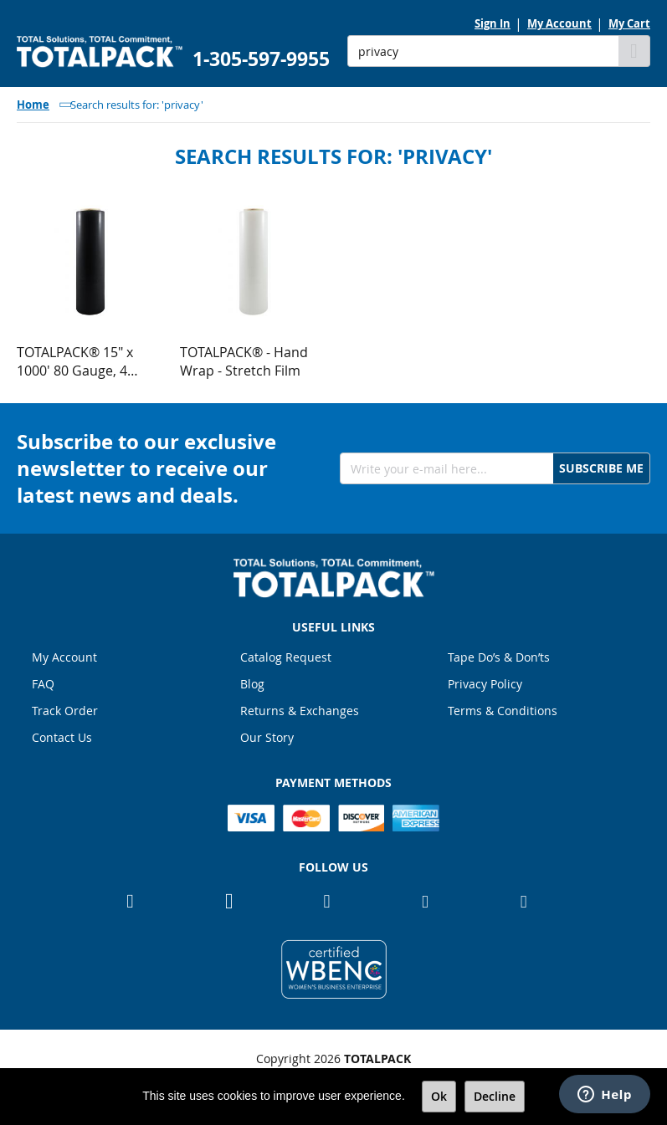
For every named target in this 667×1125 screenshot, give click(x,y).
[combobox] (482, 51)
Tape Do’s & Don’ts (499, 657)
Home (33, 104)
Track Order (65, 710)
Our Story (267, 737)
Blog (252, 684)
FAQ (43, 684)
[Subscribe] (601, 468)
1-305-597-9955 (261, 59)
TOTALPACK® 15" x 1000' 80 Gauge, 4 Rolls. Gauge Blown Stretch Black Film (76, 361)
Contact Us (62, 737)
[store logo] (99, 52)
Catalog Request (285, 657)
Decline (495, 1096)
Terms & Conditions (502, 710)
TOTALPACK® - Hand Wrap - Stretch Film (244, 361)
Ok (439, 1096)
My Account (559, 23)
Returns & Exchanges (299, 710)
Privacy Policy (485, 684)
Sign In (493, 23)
